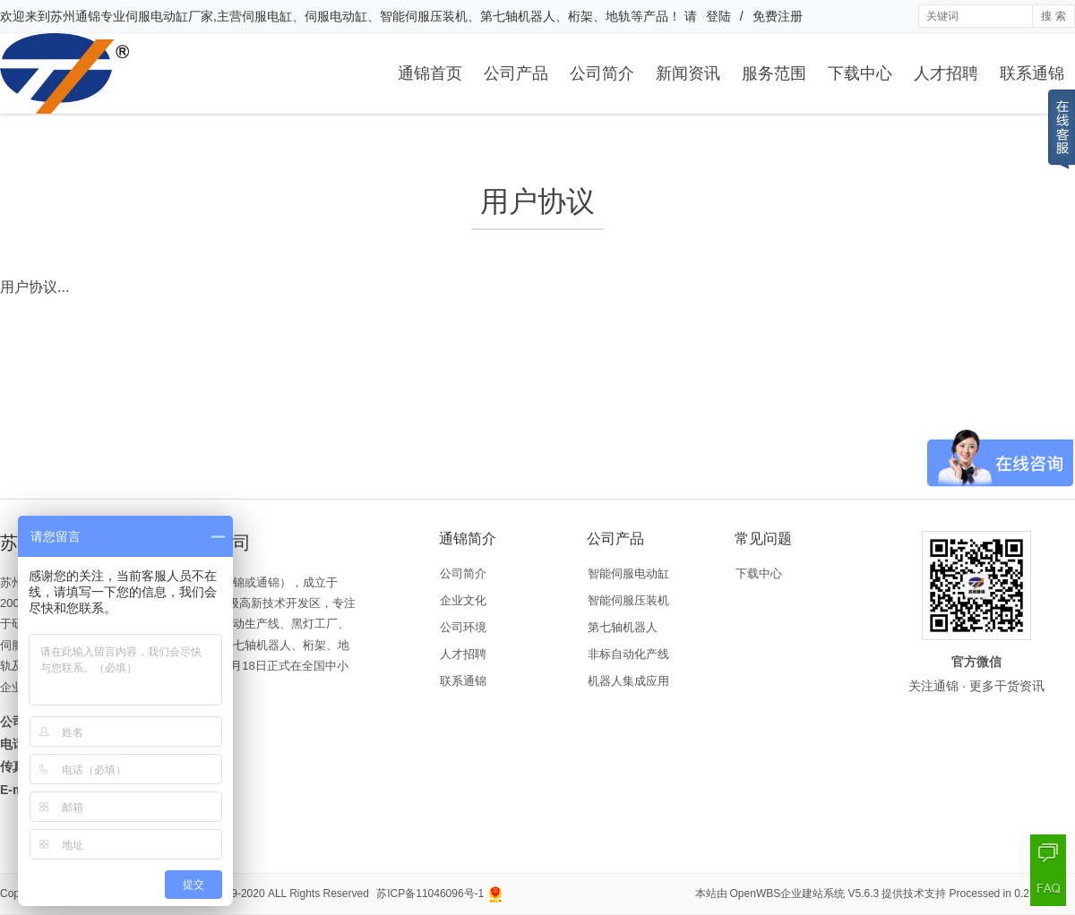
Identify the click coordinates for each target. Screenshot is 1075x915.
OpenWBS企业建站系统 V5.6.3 (805, 893)
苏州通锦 (75, 16)
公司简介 (602, 73)
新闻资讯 (688, 73)
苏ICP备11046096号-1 (430, 893)
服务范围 (774, 73)
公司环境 (463, 627)
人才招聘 (946, 73)
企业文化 (463, 600)
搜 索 (1053, 16)
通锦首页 (430, 73)
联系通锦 (1032, 73)
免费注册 (777, 16)
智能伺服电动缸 (628, 573)
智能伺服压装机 (628, 600)
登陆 (718, 16)
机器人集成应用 (628, 681)
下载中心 (860, 73)
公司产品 (516, 73)
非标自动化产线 (628, 654)
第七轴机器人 (623, 627)
